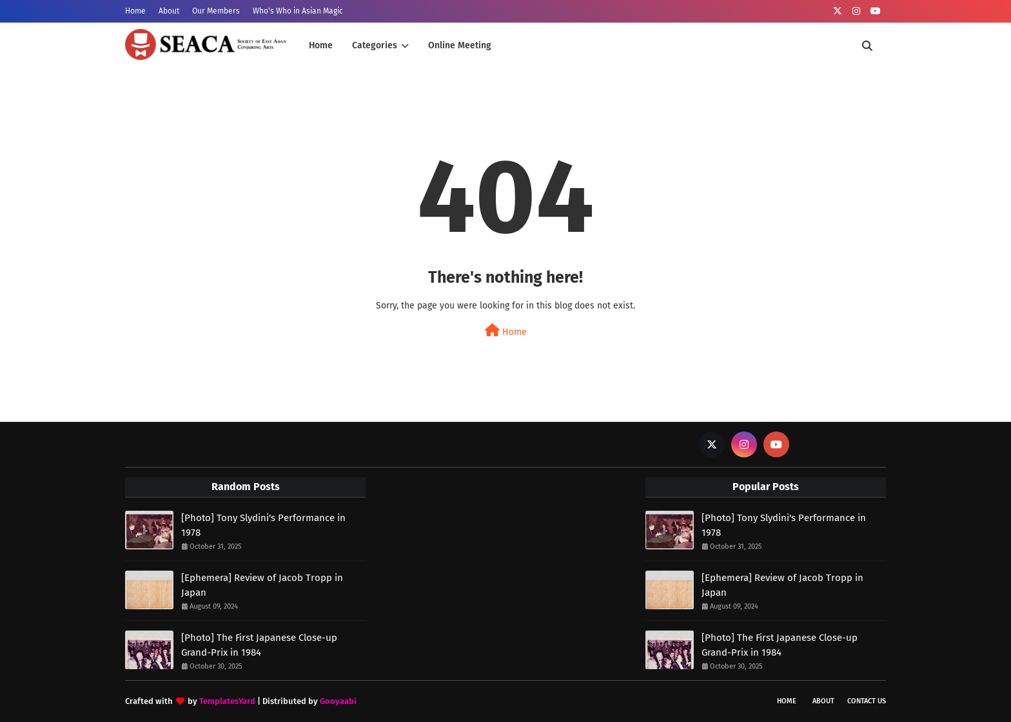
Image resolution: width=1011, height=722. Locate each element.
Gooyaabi (338, 701)
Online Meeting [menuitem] (459, 45)
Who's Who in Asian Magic (298, 10)
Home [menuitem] (321, 45)
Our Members (216, 10)
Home (135, 10)
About (169, 10)
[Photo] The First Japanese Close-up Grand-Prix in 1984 (259, 645)
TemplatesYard (227, 701)
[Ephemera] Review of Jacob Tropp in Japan (262, 585)
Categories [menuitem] (374, 45)
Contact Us (866, 701)
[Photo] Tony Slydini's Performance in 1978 (263, 525)
